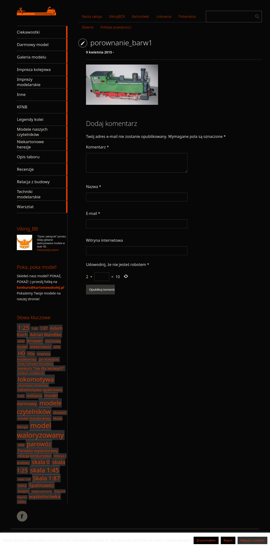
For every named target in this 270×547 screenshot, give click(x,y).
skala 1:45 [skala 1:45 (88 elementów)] (44, 470)
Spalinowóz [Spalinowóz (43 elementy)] (41, 485)
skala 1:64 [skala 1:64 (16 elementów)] (24, 479)
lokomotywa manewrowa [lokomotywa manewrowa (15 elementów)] (33, 385)
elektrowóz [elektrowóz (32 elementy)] (40, 346)
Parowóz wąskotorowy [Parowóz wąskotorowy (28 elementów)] (38, 450)
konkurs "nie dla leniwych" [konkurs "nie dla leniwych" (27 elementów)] (41, 368)
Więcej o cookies (252, 540)
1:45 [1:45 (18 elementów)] (34, 329)
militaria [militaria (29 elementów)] (34, 395)
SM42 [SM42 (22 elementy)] (22, 485)
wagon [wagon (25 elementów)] (23, 490)
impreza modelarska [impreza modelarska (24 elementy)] (34, 356)
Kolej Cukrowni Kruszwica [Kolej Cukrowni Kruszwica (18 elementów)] (35, 364)
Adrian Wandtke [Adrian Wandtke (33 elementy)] (45, 334)
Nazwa (93, 186)
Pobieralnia (187, 16)
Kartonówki (140, 16)
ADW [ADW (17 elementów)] (21, 341)
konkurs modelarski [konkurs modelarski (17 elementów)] (31, 373)
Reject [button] (228, 540)
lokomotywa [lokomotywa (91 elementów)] (36, 379)
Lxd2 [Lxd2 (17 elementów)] (21, 396)
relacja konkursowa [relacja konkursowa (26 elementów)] (34, 455)
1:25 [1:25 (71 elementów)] (23, 327)
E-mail (93, 213)
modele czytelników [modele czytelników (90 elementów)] (39, 407)
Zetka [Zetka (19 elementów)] (22, 502)
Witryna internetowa (104, 240)
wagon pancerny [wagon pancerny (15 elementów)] (42, 491)
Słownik (87, 27)
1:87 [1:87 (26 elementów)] (43, 328)
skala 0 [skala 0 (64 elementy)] (40, 462)
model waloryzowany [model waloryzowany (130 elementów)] (40, 430)
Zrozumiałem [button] (206, 540)
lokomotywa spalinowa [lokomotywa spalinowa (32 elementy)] (40, 389)
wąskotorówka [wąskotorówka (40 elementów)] (44, 496)
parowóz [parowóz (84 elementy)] (39, 444)
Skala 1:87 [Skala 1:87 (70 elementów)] (46, 478)
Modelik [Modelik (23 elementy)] (59, 412)
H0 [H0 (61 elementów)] (21, 353)
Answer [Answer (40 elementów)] (35, 341)
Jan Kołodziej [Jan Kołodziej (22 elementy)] (49, 359)
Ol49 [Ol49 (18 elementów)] (21, 445)
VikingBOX (117, 16)
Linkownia (164, 16)
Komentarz (97, 147)
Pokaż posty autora (48, 250)
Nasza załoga (92, 16)
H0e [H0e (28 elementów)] (31, 353)
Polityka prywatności (116, 27)
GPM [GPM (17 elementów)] (57, 347)
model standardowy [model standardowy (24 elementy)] (34, 418)
